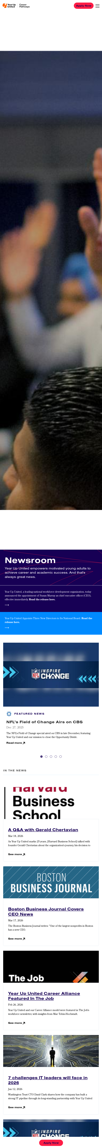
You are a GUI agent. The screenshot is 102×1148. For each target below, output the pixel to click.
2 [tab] (46, 756)
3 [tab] (51, 756)
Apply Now (83, 5)
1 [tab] (41, 756)
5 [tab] (60, 756)
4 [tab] (56, 756)
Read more (14, 742)
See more (15, 854)
